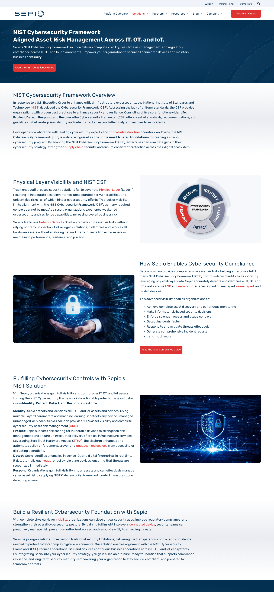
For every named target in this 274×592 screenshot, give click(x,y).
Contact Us (246, 3)
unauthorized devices (91, 445)
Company (215, 13)
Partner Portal (226, 3)
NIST (35, 107)
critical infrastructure (124, 132)
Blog (197, 13)
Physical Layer (109, 189)
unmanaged (245, 286)
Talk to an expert (246, 13)
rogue (47, 460)
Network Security (51, 222)
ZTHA (77, 440)
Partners (159, 13)
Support (209, 3)
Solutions (140, 13)
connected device (142, 524)
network (184, 286)
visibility (61, 519)
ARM (73, 426)
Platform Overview (116, 13)
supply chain (74, 147)
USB (168, 286)
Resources (179, 13)
